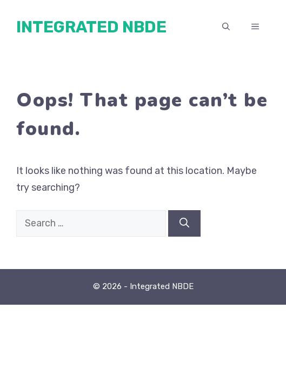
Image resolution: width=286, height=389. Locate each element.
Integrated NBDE (91, 27)
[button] (226, 27)
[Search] (184, 223)
